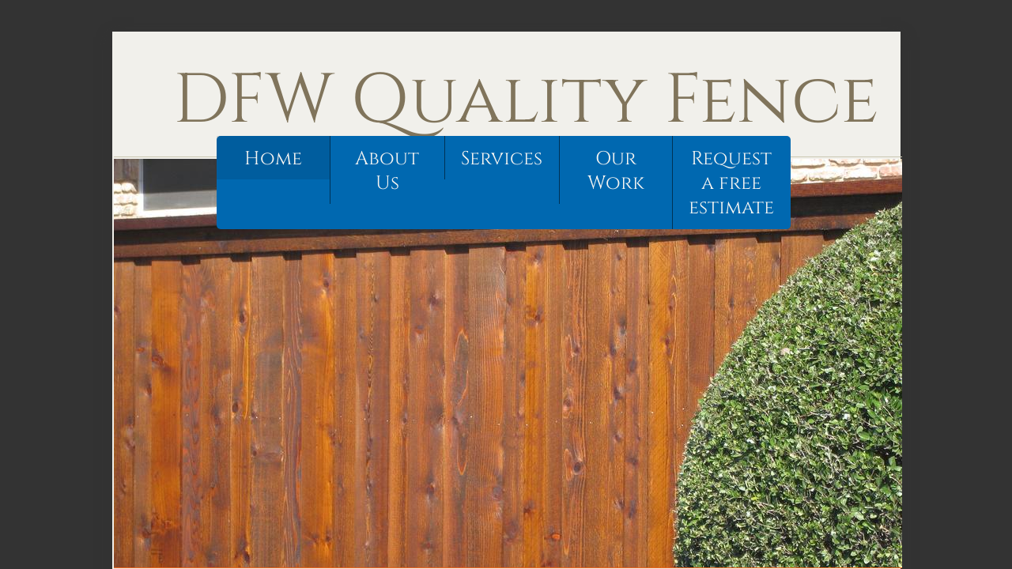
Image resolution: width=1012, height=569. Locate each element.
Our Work (615, 171)
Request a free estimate (731, 183)
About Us (387, 171)
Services (501, 158)
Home (273, 158)
